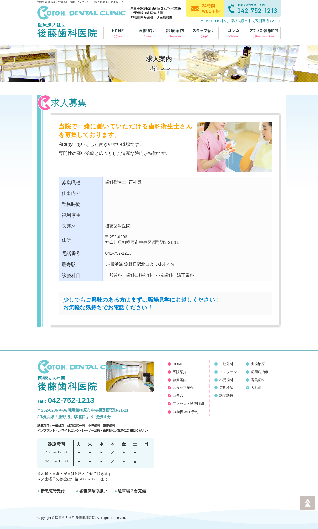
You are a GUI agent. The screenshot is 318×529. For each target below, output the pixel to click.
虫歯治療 (258, 364)
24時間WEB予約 (185, 412)
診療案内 (180, 380)
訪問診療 (226, 396)
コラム (178, 396)
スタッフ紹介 (183, 388)
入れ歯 (256, 388)
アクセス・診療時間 (188, 404)
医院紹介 (180, 372)
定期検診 (226, 388)
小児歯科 (226, 380)
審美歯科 (258, 380)
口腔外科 (226, 364)
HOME (178, 364)
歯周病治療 (259, 372)
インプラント (229, 372)
